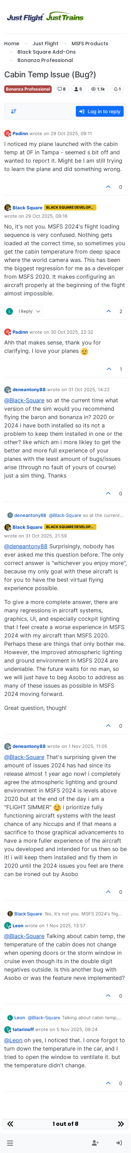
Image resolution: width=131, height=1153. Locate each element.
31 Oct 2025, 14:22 (89, 389)
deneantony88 (29, 389)
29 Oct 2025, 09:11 (71, 133)
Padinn (20, 133)
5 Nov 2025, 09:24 (77, 1029)
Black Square (28, 207)
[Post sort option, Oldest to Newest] (13, 111)
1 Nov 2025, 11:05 (87, 746)
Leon (18, 925)
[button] (10, 1143)
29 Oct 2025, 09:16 (46, 216)
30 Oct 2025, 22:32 (72, 332)
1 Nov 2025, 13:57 (65, 925)
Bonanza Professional (28, 89)
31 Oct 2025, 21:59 (46, 536)
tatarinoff (23, 1029)
